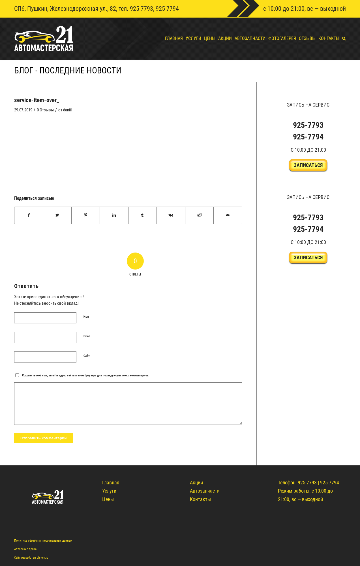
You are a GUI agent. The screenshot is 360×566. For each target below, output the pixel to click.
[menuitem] (172, 38)
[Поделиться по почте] (228, 215)
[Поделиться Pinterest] (86, 215)
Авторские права (25, 549)
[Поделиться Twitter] (57, 215)
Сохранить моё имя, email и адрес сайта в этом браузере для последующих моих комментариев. (85, 375)
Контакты (200, 499)
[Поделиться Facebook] (28, 215)
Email (86, 336)
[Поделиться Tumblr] (142, 215)
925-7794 (167, 8)
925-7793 (141, 8)
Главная (110, 483)
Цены (108, 499)
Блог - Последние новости (67, 70)
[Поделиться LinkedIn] (114, 215)
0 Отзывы (45, 110)
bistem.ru (42, 557)
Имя (86, 317)
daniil (67, 110)
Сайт (86, 356)
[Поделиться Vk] (171, 215)
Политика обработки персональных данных (43, 540)
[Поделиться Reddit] (199, 215)
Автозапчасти (205, 491)
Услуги (109, 491)
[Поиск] (342, 38)
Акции (196, 483)
